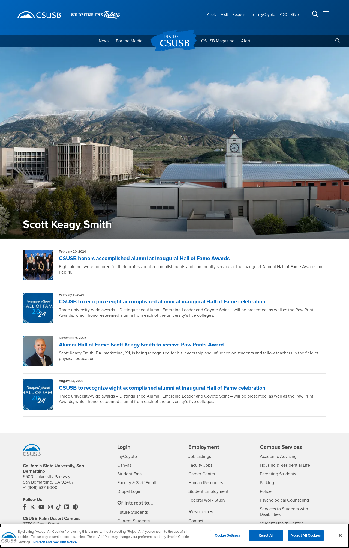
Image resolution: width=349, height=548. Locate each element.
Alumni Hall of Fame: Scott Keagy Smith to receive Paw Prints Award (141, 345)
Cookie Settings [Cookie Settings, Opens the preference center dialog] (227, 538)
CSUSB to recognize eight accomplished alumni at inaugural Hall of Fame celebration (162, 301)
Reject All (266, 538)
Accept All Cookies (305, 538)
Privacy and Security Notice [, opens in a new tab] (55, 545)
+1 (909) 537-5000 (40, 487)
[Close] (340, 538)
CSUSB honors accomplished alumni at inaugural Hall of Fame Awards (144, 258)
